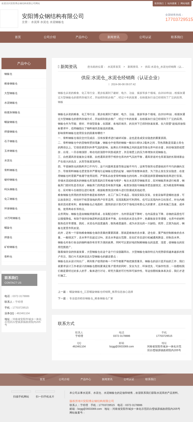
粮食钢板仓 (11, 83)
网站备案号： (77, 412)
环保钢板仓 (11, 208)
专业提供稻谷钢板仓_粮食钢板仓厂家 (91, 298)
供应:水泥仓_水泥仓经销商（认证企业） (168, 66)
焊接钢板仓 (11, 131)
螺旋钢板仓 (11, 121)
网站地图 (185, 3)
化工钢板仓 (11, 198)
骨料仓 (8, 256)
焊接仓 (8, 237)
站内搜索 (172, 3)
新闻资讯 (113, 37)
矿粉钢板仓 (11, 246)
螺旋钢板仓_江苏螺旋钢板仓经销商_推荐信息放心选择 (101, 291)
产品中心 (82, 37)
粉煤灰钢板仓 (12, 112)
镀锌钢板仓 (11, 179)
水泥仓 (8, 160)
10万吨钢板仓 (12, 218)
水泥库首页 (114, 66)
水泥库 (133, 180)
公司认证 (145, 37)
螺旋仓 (8, 227)
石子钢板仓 (11, 141)
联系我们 (159, 3)
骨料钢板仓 (11, 170)
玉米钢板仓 (11, 150)
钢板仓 (8, 73)
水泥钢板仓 (11, 102)
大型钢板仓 (11, 93)
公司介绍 (50, 37)
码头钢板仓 (11, 189)
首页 (18, 37)
